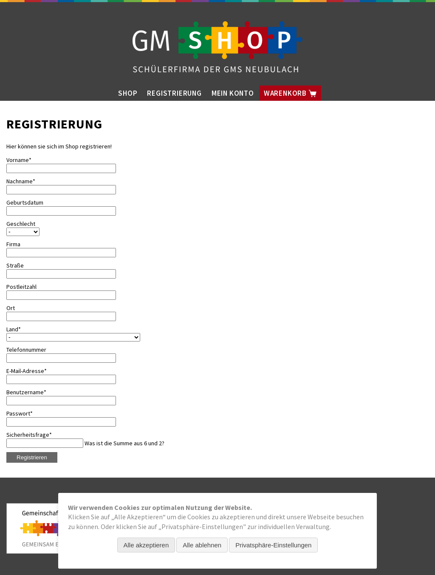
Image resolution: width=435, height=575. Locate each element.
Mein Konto (233, 93)
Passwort (19, 413)
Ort (10, 308)
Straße (15, 265)
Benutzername (26, 392)
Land (19, 329)
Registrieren (32, 457)
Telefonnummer (26, 349)
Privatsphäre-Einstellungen (273, 545)
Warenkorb (290, 93)
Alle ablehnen (202, 545)
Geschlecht (20, 224)
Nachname (20, 181)
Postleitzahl (21, 286)
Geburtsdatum (24, 202)
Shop (127, 93)
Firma (13, 244)
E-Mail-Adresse (26, 371)
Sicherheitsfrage (29, 434)
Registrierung (174, 93)
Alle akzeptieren (146, 545)
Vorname (19, 160)
